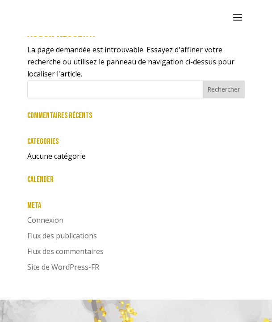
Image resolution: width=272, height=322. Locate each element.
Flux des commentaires (65, 251)
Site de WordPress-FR (63, 267)
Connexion (45, 220)
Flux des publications (62, 236)
